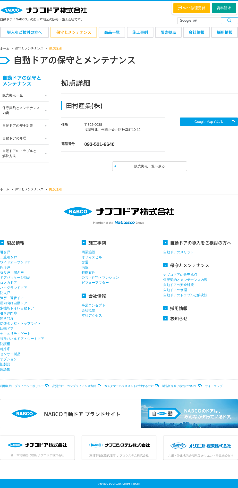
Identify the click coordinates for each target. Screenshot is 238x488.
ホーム (4, 48)
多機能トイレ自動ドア (17, 308)
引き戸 (5, 252)
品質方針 (58, 386)
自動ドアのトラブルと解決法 (185, 295)
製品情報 (12, 243)
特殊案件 (88, 272)
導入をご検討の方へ (24, 32)
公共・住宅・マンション (100, 277)
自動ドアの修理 (14, 138)
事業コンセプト (93, 305)
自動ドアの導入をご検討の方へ (197, 243)
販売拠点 (168, 32)
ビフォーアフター (95, 283)
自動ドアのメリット (178, 252)
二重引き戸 (8, 257)
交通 (85, 262)
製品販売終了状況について (179, 386)
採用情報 (224, 32)
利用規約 (6, 386)
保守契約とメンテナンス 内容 (21, 110)
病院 (85, 267)
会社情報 (196, 32)
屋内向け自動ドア (13, 303)
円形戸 (5, 267)
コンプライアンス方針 (81, 386)
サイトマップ (213, 386)
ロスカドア (8, 283)
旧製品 (5, 364)
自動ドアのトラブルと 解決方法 (19, 153)
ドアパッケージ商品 (15, 277)
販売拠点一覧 (12, 95)
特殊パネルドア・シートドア (22, 339)
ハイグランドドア (13, 288)
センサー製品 (10, 354)
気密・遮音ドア (12, 298)
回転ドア (7, 328)
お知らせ (175, 318)
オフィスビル (92, 257)
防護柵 (5, 344)
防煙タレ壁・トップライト (20, 323)
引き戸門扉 (8, 313)
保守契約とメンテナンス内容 (185, 280)
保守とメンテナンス (73, 32)
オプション (8, 359)
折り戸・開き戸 (12, 272)
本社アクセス (92, 315)
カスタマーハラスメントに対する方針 (129, 386)
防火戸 (5, 293)
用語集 (5, 369)
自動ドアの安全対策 (17, 125)
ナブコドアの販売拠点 (180, 275)
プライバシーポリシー (29, 386)
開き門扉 (7, 318)
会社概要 (88, 310)
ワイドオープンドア (15, 262)
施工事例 (140, 32)
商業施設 (88, 252)
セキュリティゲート (15, 334)
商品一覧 (112, 32)
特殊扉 (5, 349)
